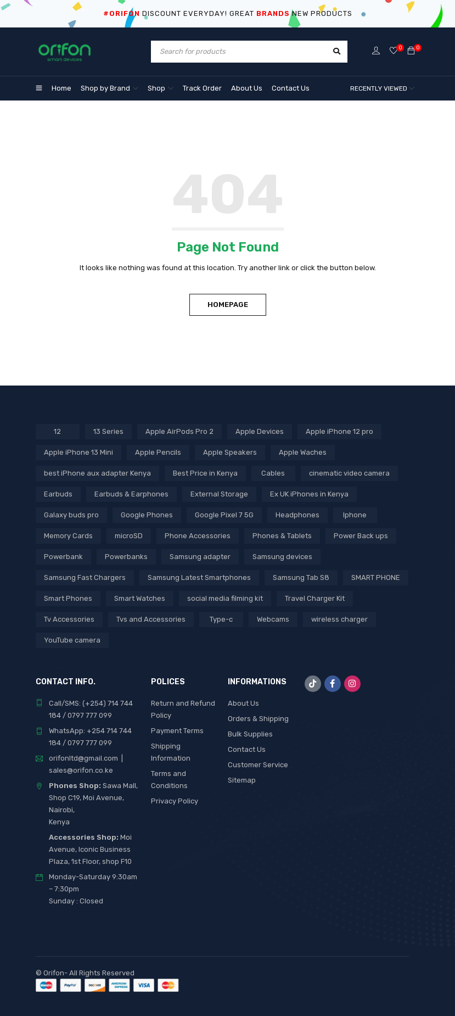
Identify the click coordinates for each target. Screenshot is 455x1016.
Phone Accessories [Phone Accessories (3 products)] (198, 536)
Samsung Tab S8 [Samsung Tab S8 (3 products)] (301, 577)
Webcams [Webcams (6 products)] (273, 619)
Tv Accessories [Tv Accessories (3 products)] (69, 619)
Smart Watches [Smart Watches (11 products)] (139, 598)
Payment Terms (177, 731)
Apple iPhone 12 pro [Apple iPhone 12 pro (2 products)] (339, 431)
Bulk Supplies (250, 734)
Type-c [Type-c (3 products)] (221, 619)
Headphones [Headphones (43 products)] (297, 515)
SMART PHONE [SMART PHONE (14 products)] (375, 577)
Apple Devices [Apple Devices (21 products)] (259, 431)
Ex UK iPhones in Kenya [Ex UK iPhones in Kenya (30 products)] (309, 494)
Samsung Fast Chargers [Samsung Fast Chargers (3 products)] (85, 577)
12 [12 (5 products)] (57, 431)
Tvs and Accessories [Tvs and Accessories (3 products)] (151, 619)
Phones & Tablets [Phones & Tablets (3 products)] (282, 536)
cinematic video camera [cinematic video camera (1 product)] (349, 473)
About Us (243, 703)
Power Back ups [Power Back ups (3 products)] (361, 536)
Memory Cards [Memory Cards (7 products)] (68, 536)
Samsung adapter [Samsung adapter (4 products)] (200, 556)
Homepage (227, 304)
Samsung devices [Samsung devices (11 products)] (282, 556)
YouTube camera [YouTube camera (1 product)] (72, 640)
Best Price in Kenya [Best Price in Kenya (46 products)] (205, 473)
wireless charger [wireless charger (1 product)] (339, 619)
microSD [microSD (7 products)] (129, 536)
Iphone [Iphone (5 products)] (355, 515)
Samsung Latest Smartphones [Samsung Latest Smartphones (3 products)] (199, 577)
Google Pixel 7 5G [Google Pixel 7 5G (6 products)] (224, 515)
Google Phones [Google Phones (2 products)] (147, 515)
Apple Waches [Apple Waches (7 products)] (303, 452)
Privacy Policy (174, 801)
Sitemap (242, 780)
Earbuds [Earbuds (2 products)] (58, 494)
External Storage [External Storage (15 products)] (219, 494)
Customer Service (258, 765)
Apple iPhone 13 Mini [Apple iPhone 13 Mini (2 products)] (78, 452)
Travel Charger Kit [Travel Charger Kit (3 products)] (315, 598)
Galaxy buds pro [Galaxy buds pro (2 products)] (71, 515)
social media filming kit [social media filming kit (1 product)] (225, 598)
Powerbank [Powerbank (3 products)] (63, 556)
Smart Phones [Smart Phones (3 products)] (68, 598)
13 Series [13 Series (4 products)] (108, 431)
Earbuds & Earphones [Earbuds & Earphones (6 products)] (131, 494)
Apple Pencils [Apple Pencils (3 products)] (158, 452)
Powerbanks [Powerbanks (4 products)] (126, 556)
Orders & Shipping (258, 718)
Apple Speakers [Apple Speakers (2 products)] (230, 452)
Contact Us (247, 749)
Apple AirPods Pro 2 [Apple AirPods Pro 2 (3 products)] (179, 431)
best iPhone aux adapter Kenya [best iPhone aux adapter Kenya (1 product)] (97, 473)
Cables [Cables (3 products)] (273, 473)
